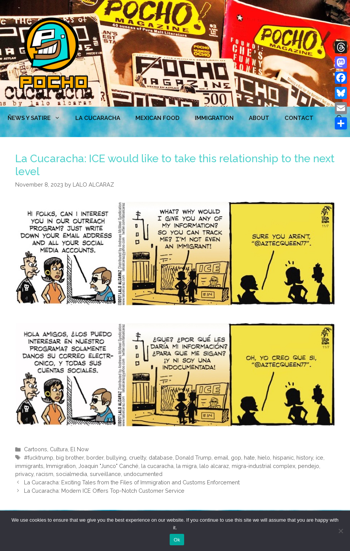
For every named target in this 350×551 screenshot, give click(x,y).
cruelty (137, 457)
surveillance (105, 474)
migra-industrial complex (263, 466)
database (161, 457)
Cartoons (35, 449)
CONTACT (299, 118)
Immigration (214, 118)
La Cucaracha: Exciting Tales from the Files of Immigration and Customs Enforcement (132, 482)
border (94, 457)
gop (236, 457)
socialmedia (71, 474)
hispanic (283, 457)
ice (319, 457)
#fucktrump (38, 457)
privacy (24, 474)
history (304, 457)
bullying (116, 457)
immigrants (29, 466)
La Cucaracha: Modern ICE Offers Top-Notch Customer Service (104, 490)
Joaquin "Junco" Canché (108, 466)
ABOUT (259, 118)
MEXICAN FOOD (157, 118)
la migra (186, 466)
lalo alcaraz (214, 466)
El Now (79, 449)
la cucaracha (157, 466)
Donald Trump (193, 457)
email (221, 457)
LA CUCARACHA (97, 118)
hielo (264, 457)
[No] (340, 531)
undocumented (143, 474)
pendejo (308, 466)
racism (44, 474)
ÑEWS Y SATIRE (38, 118)
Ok (176, 540)
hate (249, 457)
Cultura (59, 449)
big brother (70, 457)
